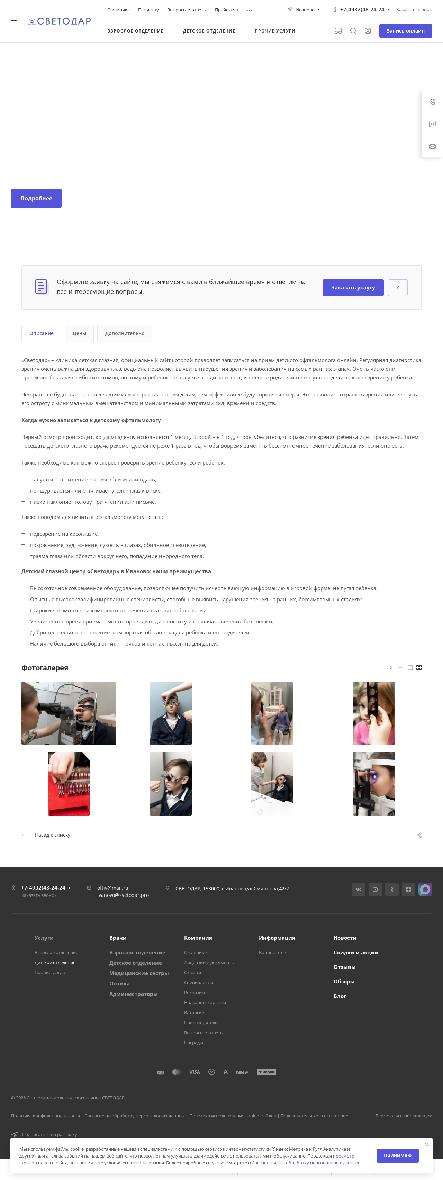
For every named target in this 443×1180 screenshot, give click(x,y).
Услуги (44, 937)
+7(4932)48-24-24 (362, 9)
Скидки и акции (356, 952)
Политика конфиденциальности (45, 1116)
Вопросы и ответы (204, 1032)
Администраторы (133, 993)
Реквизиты (195, 992)
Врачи (118, 937)
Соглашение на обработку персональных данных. (306, 1163)
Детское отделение (55, 962)
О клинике (195, 952)
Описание (41, 333)
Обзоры (344, 981)
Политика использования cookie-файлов (232, 1116)
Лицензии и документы (209, 962)
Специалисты (198, 982)
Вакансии (194, 1012)
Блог (340, 995)
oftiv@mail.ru (112, 887)
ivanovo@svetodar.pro (123, 895)
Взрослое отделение (56, 952)
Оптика (119, 983)
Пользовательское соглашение (314, 1116)
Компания (198, 937)
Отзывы (192, 972)
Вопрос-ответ (273, 952)
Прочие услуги (50, 972)
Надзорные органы (205, 1002)
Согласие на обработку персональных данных (134, 1116)
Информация (277, 937)
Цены (79, 333)
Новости (345, 937)
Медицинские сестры (139, 973)
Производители (201, 1022)
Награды (193, 1042)
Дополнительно (125, 333)
